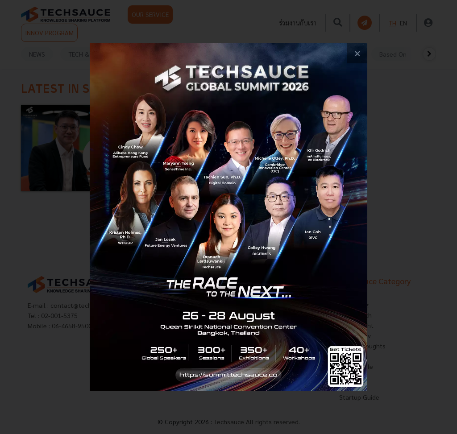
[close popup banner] (357, 53)
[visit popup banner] (228, 216)
